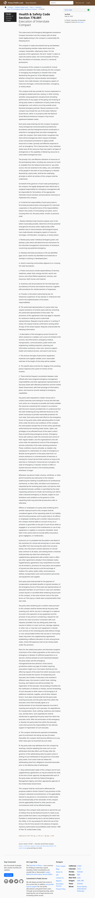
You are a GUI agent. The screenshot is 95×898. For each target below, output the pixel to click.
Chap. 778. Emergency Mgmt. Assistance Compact (22, 9)
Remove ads (80, 3)
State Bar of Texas (35, 865)
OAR (78, 881)
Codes (79, 866)
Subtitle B (38, 7)
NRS (78, 875)
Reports (59, 881)
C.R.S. (79, 869)
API (57, 875)
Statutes (10, 7)
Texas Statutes (31, 3)
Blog (57, 869)
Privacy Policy (60, 889)
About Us (59, 872)
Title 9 (32, 7)
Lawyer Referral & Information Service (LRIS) (39, 873)
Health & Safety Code (21, 7)
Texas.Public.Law (15, 2)
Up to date (68, 10)
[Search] (61, 3)
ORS (82, 881)
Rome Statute (82, 887)
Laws (79, 878)
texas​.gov (80, 22)
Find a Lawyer (61, 866)
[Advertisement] (77, 38)
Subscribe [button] (8, 875)
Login (88, 3)
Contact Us (60, 878)
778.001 (9, 17)
